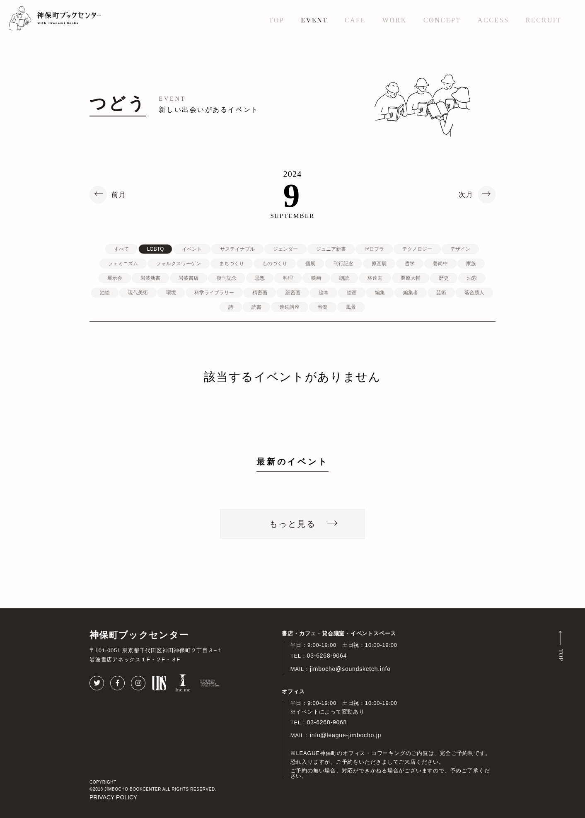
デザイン (460, 249)
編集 (380, 292)
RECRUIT (543, 20)
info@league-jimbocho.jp (345, 735)
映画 (316, 278)
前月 (118, 194)
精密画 (259, 292)
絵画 (352, 292)
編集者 (410, 292)
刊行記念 (343, 263)
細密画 (292, 292)
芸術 (441, 292)
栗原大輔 (411, 278)
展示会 (114, 278)
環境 (171, 292)
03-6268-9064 (327, 655)
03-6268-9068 (327, 722)
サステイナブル (237, 249)
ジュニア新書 (331, 249)
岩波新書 (150, 278)
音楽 (323, 307)
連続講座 (290, 307)
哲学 (410, 263)
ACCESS (493, 20)
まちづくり (231, 263)
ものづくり (274, 263)
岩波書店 (188, 278)
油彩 (472, 278)
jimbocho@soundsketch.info (350, 669)
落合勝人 (474, 292)
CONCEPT (442, 20)
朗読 (344, 278)
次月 (466, 194)
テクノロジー (417, 249)
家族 (471, 263)
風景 (351, 307)
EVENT (314, 20)
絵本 (324, 292)
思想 (260, 278)
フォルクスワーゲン (178, 263)
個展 (310, 263)
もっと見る (292, 523)
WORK (394, 20)
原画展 (379, 263)
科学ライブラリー (214, 292)
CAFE (355, 20)
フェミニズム (123, 263)
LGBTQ (155, 249)
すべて (121, 249)
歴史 (444, 278)
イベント (192, 249)
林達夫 (374, 278)
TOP (277, 20)
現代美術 (138, 292)
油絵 (105, 292)
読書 (256, 307)
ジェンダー (285, 249)
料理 (288, 278)
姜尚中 (440, 263)
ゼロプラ (374, 249)
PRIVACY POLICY (113, 797)
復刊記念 (227, 278)
